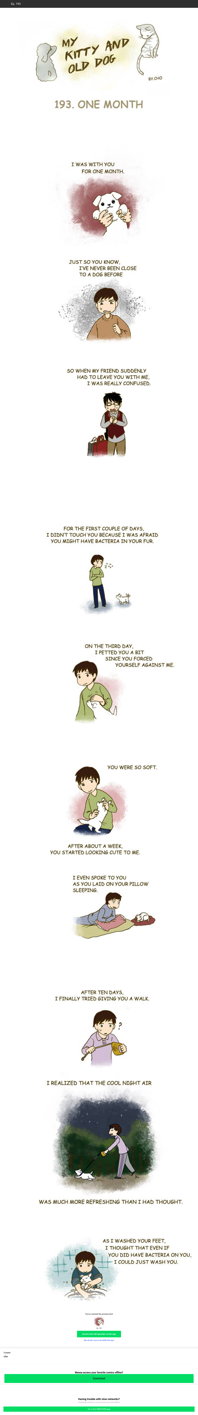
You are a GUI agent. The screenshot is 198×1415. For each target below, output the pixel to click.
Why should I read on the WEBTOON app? (99, 1340)
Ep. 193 (16, 3)
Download (99, 1378)
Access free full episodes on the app (99, 1334)
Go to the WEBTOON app (99, 1409)
